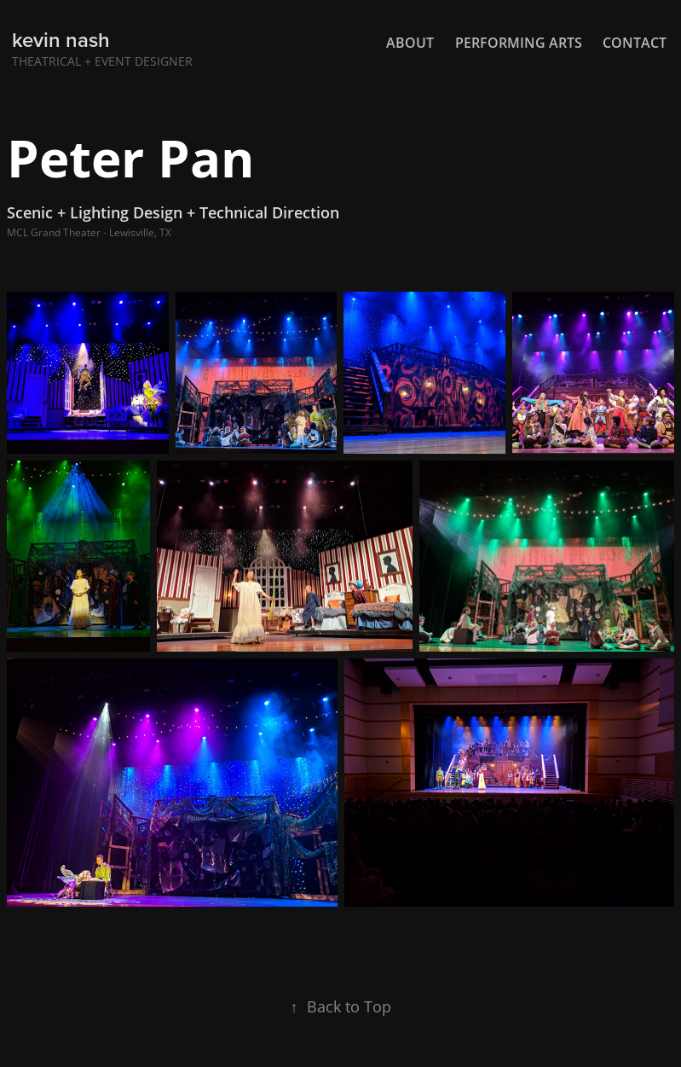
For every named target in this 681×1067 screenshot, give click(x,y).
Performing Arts (518, 42)
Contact (635, 42)
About (410, 42)
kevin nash (61, 40)
